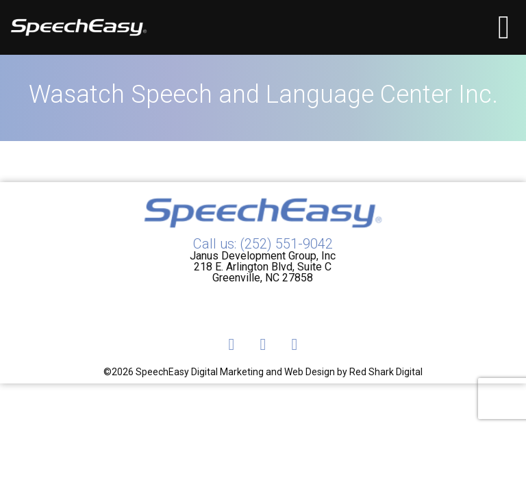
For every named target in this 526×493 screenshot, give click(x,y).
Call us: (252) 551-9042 (263, 244)
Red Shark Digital (386, 372)
